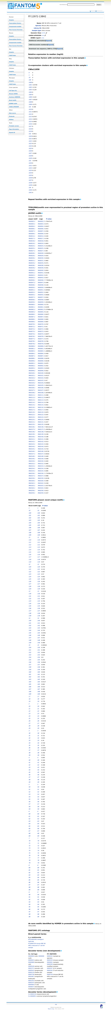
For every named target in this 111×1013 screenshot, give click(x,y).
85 (29, 880)
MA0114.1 (32, 402)
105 (30, 525)
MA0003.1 (32, 224)
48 (29, 779)
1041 (30, 192)
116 (30, 554)
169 (30, 694)
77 (29, 858)
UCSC (43, 33)
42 (29, 765)
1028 (30, 156)
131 (30, 596)
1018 (30, 129)
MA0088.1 (32, 358)
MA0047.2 (32, 282)
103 (30, 160)
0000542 (31, 970)
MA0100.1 (32, 373)
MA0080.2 (32, 346)
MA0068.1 (32, 319)
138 (30, 613)
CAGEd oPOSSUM (14, 106)
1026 (30, 151)
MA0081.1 (32, 348)
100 (30, 80)
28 (29, 726)
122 (30, 571)
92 (29, 899)
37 (29, 750)
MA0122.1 (32, 414)
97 (29, 911)
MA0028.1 (32, 253)
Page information (14, 129)
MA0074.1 (32, 334)
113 (30, 547)
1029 (30, 158)
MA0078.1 (32, 341)
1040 (30, 190)
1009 (30, 104)
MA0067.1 (32, 317)
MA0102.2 (32, 378)
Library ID (37, 28)
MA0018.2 (32, 241)
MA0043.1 (32, 277)
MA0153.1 (32, 466)
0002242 (31, 980)
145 (30, 633)
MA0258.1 (32, 490)
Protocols (11, 116)
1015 (30, 121)
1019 (30, 131)
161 (30, 674)
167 (30, 689)
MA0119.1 (32, 412)
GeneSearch (63, 4)
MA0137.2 (32, 429)
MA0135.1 (32, 424)
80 (29, 867)
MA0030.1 (32, 258)
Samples (11, 20)
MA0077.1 (32, 339)
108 (30, 532)
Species (38, 25)
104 (30, 187)
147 (30, 637)
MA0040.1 (32, 270)
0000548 (31, 966)
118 (30, 559)
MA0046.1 (32, 280)
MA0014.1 (32, 236)
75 (29, 853)
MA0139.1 (32, 434)
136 (30, 608)
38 (29, 752)
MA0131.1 (32, 422)
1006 (30, 97)
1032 (30, 168)
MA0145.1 (32, 449)
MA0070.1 (32, 324)
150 (30, 647)
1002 (30, 87)
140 (30, 620)
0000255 (31, 982)
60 (29, 814)
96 (29, 909)
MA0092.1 (32, 365)
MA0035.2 (32, 263)
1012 (30, 114)
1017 (30, 126)
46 (29, 774)
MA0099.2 (32, 370)
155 (30, 660)
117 (30, 557)
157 (30, 664)
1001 (30, 85)
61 (29, 816)
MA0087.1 (32, 356)
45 (29, 772)
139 (30, 615)
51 (29, 789)
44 (29, 770)
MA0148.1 (32, 456)
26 (29, 721)
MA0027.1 (32, 251)
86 (29, 882)
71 (29, 843)
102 (30, 133)
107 (30, 530)
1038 (30, 182)
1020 (30, 136)
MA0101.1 (32, 375)
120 (30, 567)
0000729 (50, 974)
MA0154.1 (32, 468)
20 (29, 706)
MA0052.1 (32, 292)
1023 (30, 143)
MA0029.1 (32, 255)
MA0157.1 (32, 476)
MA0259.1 (32, 493)
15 (29, 645)
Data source (12, 113)
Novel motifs (12, 100)
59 (29, 809)
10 (29, 77)
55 (29, 799)
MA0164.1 (32, 488)
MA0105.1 (32, 385)
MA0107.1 (32, 390)
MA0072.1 (32, 329)
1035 (30, 175)
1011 (30, 112)
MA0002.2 (32, 221)
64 (29, 823)
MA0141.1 (32, 439)
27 (29, 723)
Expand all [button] (12, 132)
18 (29, 699)
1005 (30, 94)
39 (29, 755)
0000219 (31, 972)
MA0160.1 (32, 480)
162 (30, 677)
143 (30, 628)
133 (30, 601)
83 (29, 875)
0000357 (50, 968)
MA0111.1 (32, 395)
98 (29, 914)
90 (29, 894)
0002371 (31, 968)
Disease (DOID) (13, 93)
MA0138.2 (32, 432)
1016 (30, 124)
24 (29, 716)
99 (29, 916)
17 (29, 696)
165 (30, 684)
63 (29, 821)
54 (29, 797)
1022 (30, 141)
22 (29, 711)
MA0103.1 (32, 380)
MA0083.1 (32, 351)
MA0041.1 (32, 273)
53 (29, 794)
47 (29, 777)
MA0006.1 (32, 228)
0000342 (50, 970)
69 (29, 836)
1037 (30, 180)
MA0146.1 (32, 451)
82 (29, 872)
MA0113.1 (32, 400)
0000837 (31, 986)
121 (30, 569)
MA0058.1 (32, 299)
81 (29, 870)
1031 (30, 165)
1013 (30, 116)
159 (30, 669)
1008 (30, 102)
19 (29, 701)
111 (30, 542)
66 (29, 828)
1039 (30, 185)
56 (29, 801)
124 (30, 576)
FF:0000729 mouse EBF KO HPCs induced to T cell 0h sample (37, 945)
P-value (48, 219)
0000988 (31, 962)
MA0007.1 (32, 231)
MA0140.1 (32, 436)
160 (30, 672)
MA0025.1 (32, 248)
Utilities (11, 119)
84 (29, 877)
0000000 (31, 956)
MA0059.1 (32, 302)
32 (29, 738)
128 (30, 586)
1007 (30, 99)
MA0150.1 (32, 461)
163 (30, 679)
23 (29, 713)
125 (30, 579)
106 (30, 527)
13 (29, 591)
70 (29, 841)
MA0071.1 (32, 326)
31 (29, 735)
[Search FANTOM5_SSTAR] (81, 5)
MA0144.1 (32, 446)
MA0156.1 (32, 473)
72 (29, 845)
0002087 (31, 976)
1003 (30, 89)
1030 (30, 163)
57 (29, 804)
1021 (30, 138)
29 (29, 728)
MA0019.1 (32, 243)
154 (30, 657)
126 (30, 581)
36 (29, 748)
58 (29, 806)
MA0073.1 (32, 331)
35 (29, 745)
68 (29, 833)
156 (30, 662)
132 (30, 598)
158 (30, 667)
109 (30, 535)
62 (29, 819)
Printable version (14, 126)
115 (30, 552)
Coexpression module (15, 26)
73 (29, 848)
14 (29, 618)
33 (29, 740)
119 (30, 562)
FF (96, 11)
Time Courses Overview (15, 29)
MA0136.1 (32, 427)
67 (29, 831)
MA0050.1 (32, 287)
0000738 (31, 974)
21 (29, 708)
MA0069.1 (32, 321)
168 (30, 691)
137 (30, 611)
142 (30, 625)
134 (30, 603)
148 (30, 640)
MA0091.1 (32, 363)
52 (29, 792)
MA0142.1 (32, 441)
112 (30, 545)
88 (29, 887)
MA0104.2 (32, 383)
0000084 (31, 984)
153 (30, 655)
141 (30, 623)
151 (30, 650)
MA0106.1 (32, 387)
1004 (30, 92)
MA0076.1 (32, 336)
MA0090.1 (32, 361)
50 (29, 787)
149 (30, 642)
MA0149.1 (32, 458)
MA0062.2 (32, 309)
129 (30, 589)
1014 (30, 119)
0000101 (50, 956)
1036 (30, 178)
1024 (30, 146)
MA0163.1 (32, 485)
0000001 (50, 962)
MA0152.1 (32, 463)
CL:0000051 (32, 996)
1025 (30, 148)
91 (29, 897)
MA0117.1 (32, 410)
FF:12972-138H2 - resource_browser (23, 4)
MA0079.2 (32, 343)
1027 (30, 153)
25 (29, 718)
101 (30, 107)
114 (30, 549)
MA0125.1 (32, 419)
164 (30, 682)
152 (30, 652)
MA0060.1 (32, 304)
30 (29, 733)
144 (30, 630)
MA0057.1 (32, 297)
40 (29, 760)
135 (30, 606)
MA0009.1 (32, 233)
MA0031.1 (32, 260)
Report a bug (51, 1008)
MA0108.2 (32, 392)
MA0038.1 (32, 265)
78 (29, 860)
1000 (30, 82)
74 (29, 850)
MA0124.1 (32, 417)
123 (30, 574)
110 (30, 540)
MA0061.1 (32, 307)
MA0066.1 (32, 314)
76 (29, 855)
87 (29, 885)
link (43, 35)
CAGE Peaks (12, 55)
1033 (30, 170)
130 (30, 593)
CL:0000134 (32, 994)
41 (29, 762)
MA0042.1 (32, 275)
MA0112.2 (32, 397)
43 (29, 767)
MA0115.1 (32, 405)
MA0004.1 (32, 226)
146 (30, 635)
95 (29, 907)
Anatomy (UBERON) (14, 97)
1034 (30, 173)
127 (30, 584)
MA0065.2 (32, 312)
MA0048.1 (32, 285)
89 (29, 890)
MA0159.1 (32, 478)
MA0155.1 (32, 471)
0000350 (50, 964)
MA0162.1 (32, 483)
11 (29, 537)
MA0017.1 (32, 238)
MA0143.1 (32, 444)
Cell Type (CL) (13, 90)
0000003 (31, 960)
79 (29, 863)
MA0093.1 (32, 368)
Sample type (36, 30)
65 (29, 826)
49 (29, 782)
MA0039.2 (32, 268)
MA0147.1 (32, 454)
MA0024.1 (32, 246)
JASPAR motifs (13, 103)
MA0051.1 (32, 290)
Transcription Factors (15, 23)
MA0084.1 (32, 353)
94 (29, 904)
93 (29, 902)
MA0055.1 (32, 294)
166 (30, 686)
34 (29, 743)
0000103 (50, 960)
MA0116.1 (32, 407)
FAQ (56, 1004)
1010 (30, 109)
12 (29, 564)
